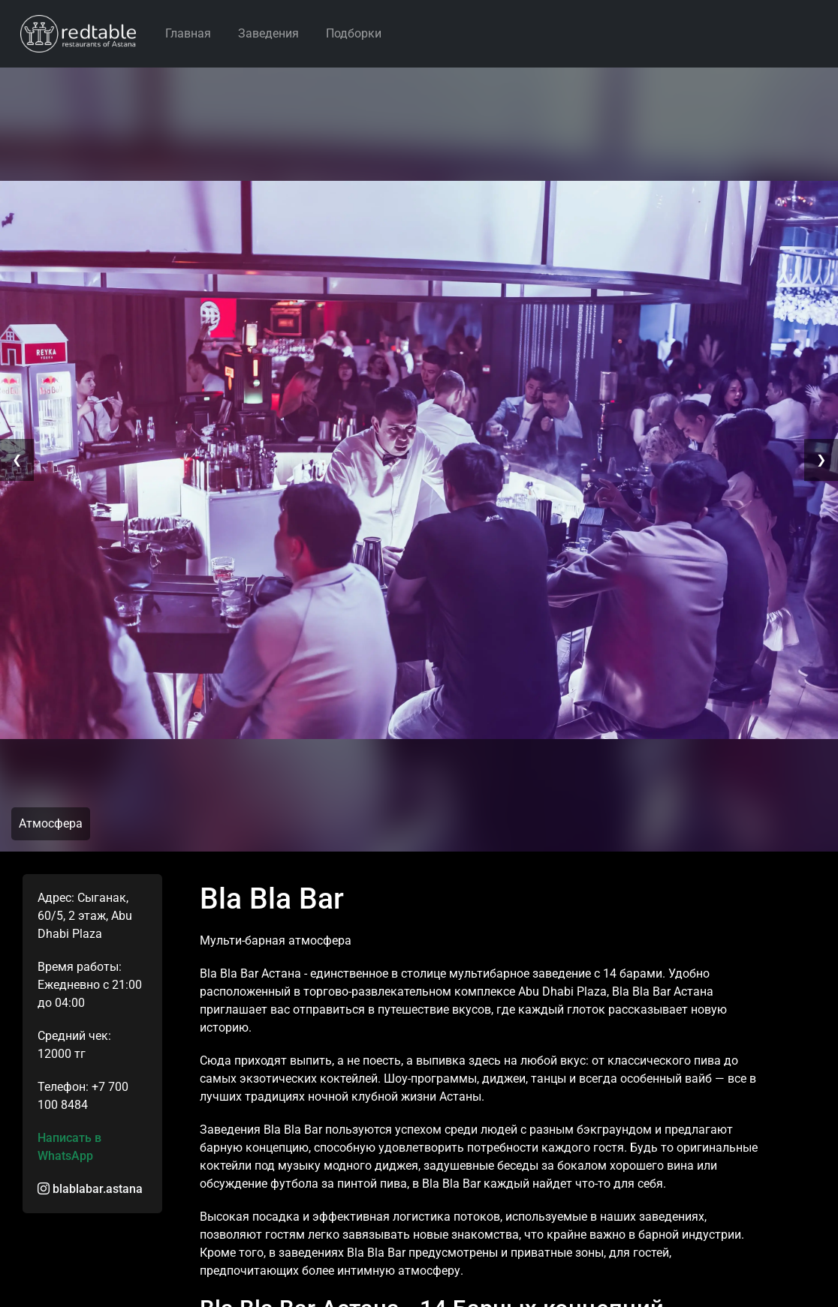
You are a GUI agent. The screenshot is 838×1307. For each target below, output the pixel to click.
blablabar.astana (90, 1189)
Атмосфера (51, 823)
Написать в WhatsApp (69, 1147)
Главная (188, 33)
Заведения (268, 33)
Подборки (353, 33)
